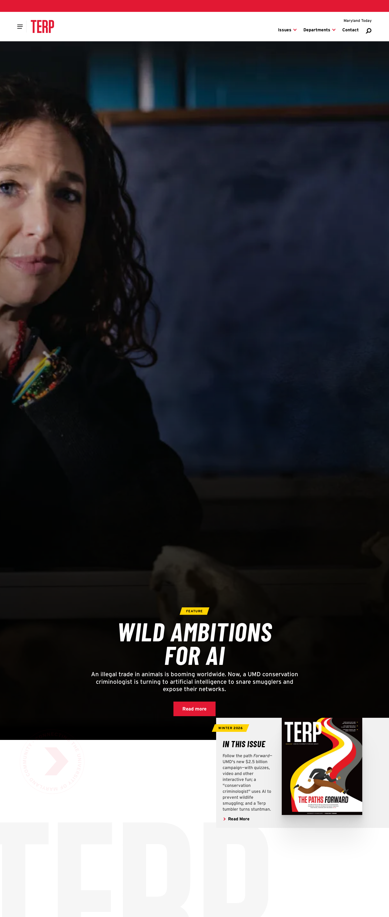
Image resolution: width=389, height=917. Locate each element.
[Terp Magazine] (42, 26)
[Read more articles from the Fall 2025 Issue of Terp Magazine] (244, 744)
